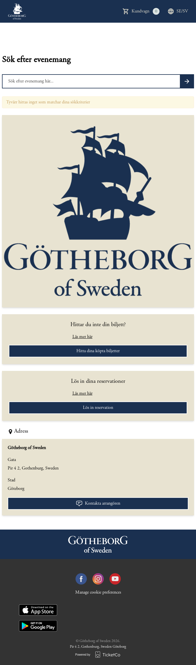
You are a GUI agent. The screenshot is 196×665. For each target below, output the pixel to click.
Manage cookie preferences (98, 592)
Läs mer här (82, 337)
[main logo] (17, 11)
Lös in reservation (98, 407)
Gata (12, 460)
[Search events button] (187, 81)
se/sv (177, 11)
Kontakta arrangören (98, 503)
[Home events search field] (98, 81)
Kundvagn (146, 11)
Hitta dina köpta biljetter (98, 351)
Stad (11, 480)
